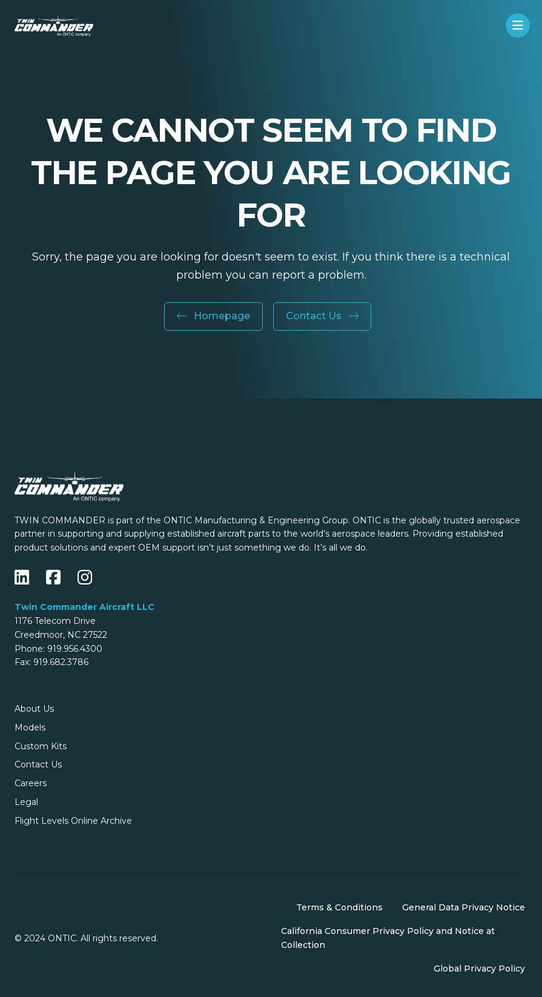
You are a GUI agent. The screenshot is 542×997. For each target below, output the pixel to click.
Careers (31, 783)
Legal (26, 802)
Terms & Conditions (339, 907)
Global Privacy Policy (479, 968)
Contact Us (322, 316)
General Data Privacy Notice (463, 907)
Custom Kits (41, 746)
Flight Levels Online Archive (73, 820)
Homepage (213, 316)
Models (30, 727)
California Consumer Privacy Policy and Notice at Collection (388, 938)
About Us (34, 708)
